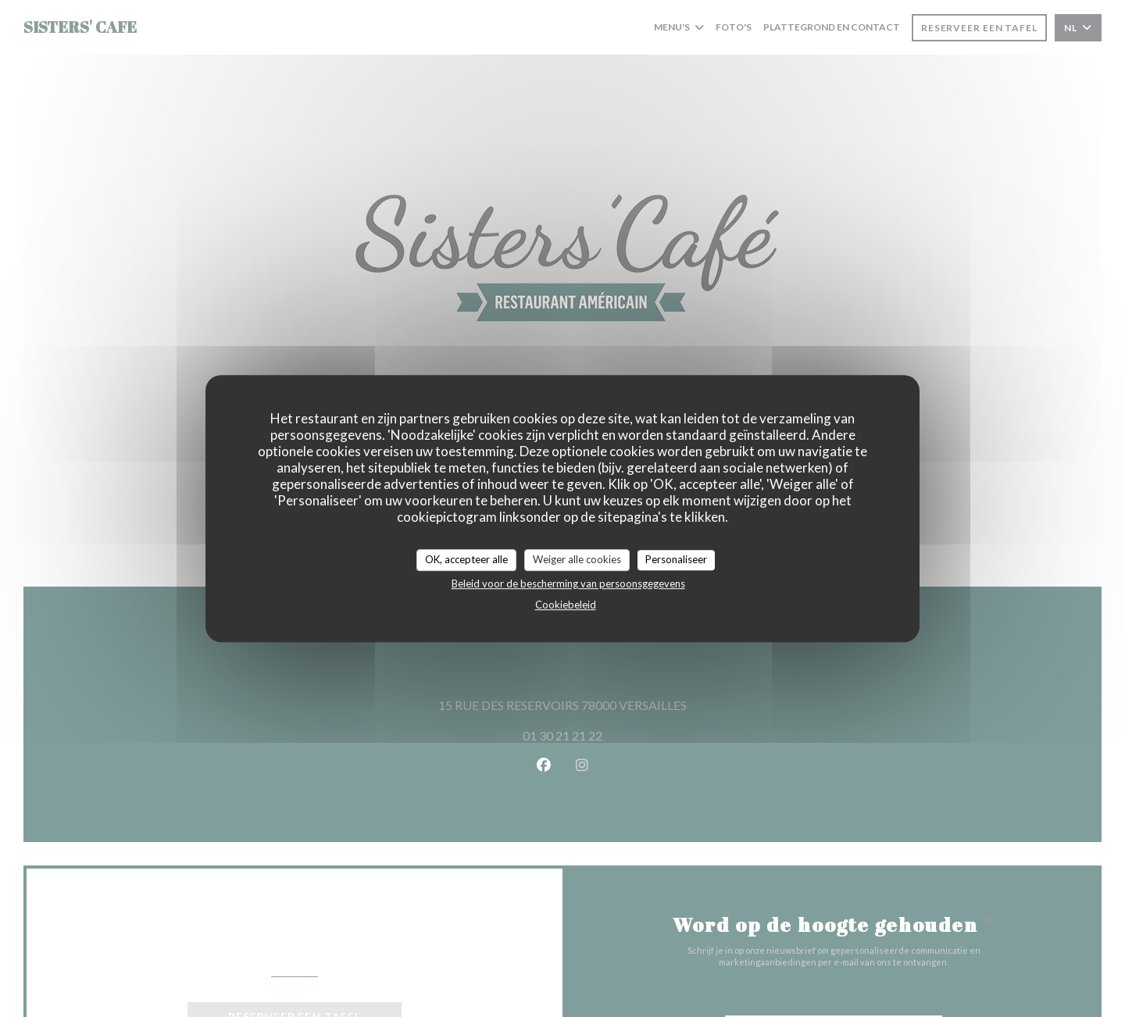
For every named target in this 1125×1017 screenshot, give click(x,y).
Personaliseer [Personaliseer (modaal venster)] (676, 559)
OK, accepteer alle (466, 559)
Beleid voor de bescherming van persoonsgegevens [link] (568, 583)
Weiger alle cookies (577, 559)
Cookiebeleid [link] (565, 604)
